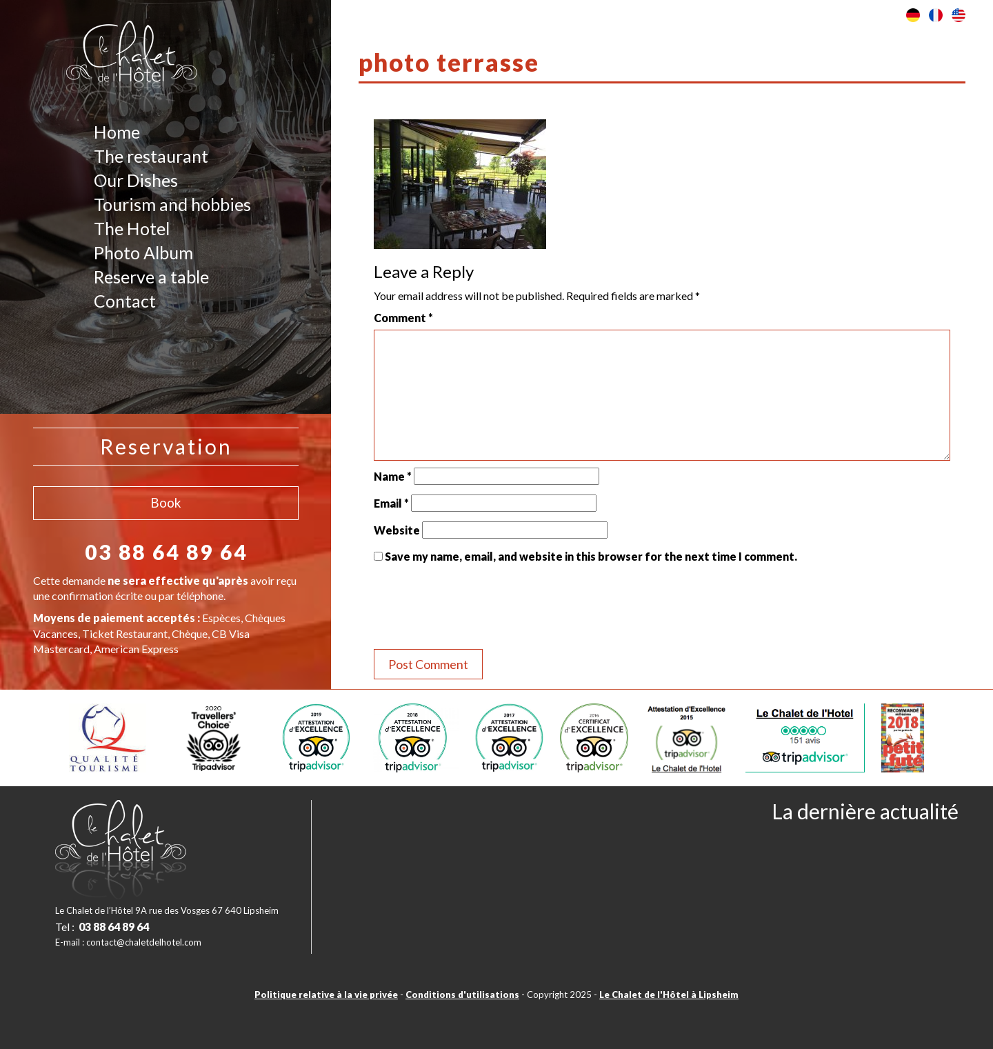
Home (117, 131)
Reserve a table (151, 276)
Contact (125, 300)
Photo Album (143, 252)
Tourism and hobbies (172, 204)
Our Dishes (136, 180)
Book (165, 502)
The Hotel (132, 228)
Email (391, 503)
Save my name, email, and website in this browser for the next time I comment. (591, 556)
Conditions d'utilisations (462, 994)
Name (393, 476)
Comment (403, 317)
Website (397, 530)
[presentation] (478, 608)
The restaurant (151, 156)
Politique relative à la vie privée (326, 994)
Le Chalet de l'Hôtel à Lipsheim (669, 994)
